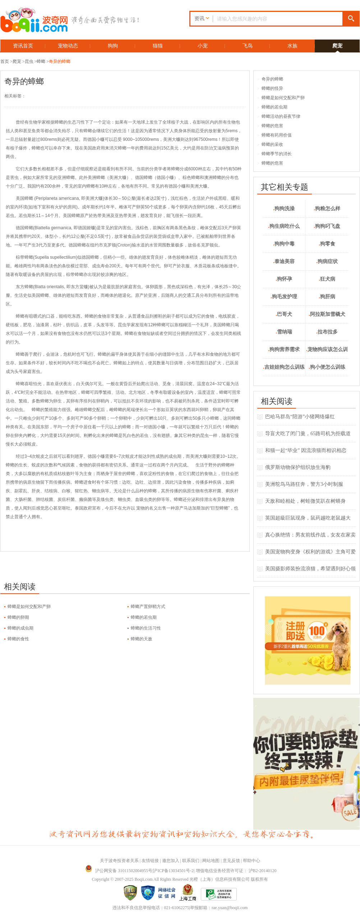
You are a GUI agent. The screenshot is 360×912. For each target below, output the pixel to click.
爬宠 (337, 46)
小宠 (203, 46)
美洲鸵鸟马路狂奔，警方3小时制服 (304, 484)
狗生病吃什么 (284, 226)
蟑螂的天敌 (141, 638)
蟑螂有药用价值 (274, 135)
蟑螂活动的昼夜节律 (278, 116)
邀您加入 (170, 860)
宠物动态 (68, 46)
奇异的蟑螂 (59, 61)
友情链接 (150, 860)
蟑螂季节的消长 (274, 153)
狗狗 (113, 46)
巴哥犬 (284, 314)
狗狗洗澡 (284, 208)
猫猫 (158, 46)
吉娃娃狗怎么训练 (284, 367)
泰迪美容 (284, 261)
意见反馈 (231, 860)
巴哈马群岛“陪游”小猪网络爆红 (300, 416)
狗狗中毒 (284, 244)
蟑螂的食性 (18, 638)
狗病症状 (327, 261)
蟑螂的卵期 (18, 617)
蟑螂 (41, 61)
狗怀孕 (284, 279)
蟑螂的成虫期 (20, 628)
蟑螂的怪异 (270, 88)
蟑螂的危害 (270, 125)
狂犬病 (327, 279)
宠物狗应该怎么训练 (327, 353)
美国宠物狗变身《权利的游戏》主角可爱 (310, 551)
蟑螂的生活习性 (146, 628)
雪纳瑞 (284, 332)
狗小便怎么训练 (327, 367)
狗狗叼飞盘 (327, 226)
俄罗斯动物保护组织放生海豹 (298, 467)
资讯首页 (23, 46)
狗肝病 (327, 296)
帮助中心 (251, 860)
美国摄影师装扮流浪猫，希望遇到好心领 (310, 568)
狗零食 (327, 244)
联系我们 (190, 860)
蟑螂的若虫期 (144, 617)
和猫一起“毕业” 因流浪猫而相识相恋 (305, 450)
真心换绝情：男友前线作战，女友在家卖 (310, 535)
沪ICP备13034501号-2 (173, 870)
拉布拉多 (327, 332)
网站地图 (211, 860)
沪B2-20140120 (263, 870)
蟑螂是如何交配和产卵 (29, 606)
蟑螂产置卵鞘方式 (148, 606)
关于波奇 (108, 860)
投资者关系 (128, 860)
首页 (4, 61)
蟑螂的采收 (270, 144)
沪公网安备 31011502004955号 (118, 870)
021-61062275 (176, 907)
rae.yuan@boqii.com (230, 907)
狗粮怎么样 (327, 208)
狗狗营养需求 (284, 349)
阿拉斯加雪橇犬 (327, 314)
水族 (292, 46)
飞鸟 (248, 46)
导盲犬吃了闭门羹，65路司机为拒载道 (308, 433)
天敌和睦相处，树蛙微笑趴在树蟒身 (305, 501)
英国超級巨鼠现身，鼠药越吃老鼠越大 (308, 518)
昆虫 (29, 61)
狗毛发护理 (284, 296)
